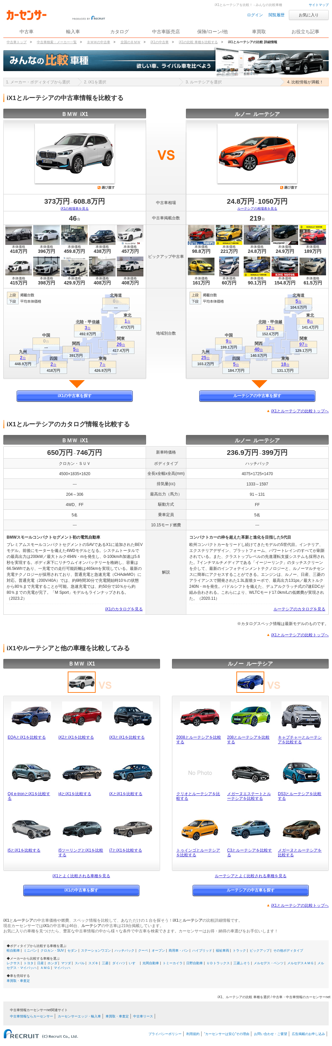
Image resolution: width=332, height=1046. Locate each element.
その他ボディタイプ (288, 950)
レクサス (13, 963)
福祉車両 (222, 950)
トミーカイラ (173, 963)
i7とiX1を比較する (125, 850)
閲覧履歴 (277, 15)
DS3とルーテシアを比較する (299, 796)
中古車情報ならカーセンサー (31, 1016)
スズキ (93, 963)
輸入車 (73, 31)
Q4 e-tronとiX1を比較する (29, 796)
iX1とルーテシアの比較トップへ (300, 411)
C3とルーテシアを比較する (249, 852)
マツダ (66, 963)
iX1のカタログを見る (124, 609)
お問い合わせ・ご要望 (270, 1034)
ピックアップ (260, 950)
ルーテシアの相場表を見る (257, 208)
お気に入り (309, 15)
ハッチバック (124, 950)
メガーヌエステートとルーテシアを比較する (249, 796)
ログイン (255, 15)
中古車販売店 (166, 31)
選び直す (106, 187)
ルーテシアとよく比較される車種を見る (251, 876)
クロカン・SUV (52, 950)
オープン (158, 950)
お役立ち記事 (305, 31)
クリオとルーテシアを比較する (198, 796)
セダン (72, 950)
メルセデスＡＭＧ (300, 963)
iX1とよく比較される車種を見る (81, 876)
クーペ (143, 950)
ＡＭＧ (45, 968)
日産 (40, 963)
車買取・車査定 (18, 981)
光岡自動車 (150, 963)
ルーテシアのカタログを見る (299, 609)
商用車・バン (179, 950)
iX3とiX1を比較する (127, 737)
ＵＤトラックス (218, 963)
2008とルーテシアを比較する (198, 739)
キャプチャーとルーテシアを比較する (300, 739)
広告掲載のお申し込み (308, 1034)
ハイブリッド (202, 950)
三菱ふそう (241, 963)
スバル (80, 963)
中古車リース (143, 1016)
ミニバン (30, 950)
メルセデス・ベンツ (269, 963)
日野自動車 (194, 963)
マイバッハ (62, 968)
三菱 (105, 963)
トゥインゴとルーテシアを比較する (198, 852)
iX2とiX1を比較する (76, 737)
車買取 (259, 31)
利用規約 (193, 1034)
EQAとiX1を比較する (27, 737)
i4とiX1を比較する (74, 793)
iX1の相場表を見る (75, 208)
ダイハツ (118, 963)
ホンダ (52, 963)
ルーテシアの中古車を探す (257, 395)
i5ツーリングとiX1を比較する (80, 852)
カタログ (119, 31)
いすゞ (134, 963)
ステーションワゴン (96, 950)
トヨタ (29, 963)
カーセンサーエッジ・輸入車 (79, 1016)
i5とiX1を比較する (24, 850)
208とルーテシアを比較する (248, 739)
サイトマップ (319, 5)
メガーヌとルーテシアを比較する (300, 852)
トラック (239, 950)
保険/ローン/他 (212, 31)
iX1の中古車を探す (75, 395)
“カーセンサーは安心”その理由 (227, 1034)
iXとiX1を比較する (125, 793)
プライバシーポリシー (165, 1034)
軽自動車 (13, 950)
